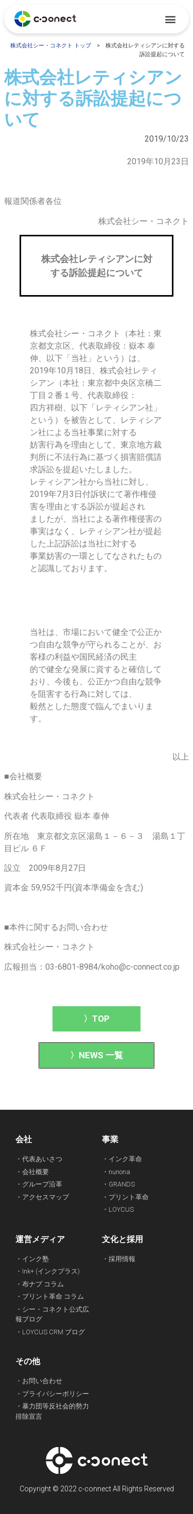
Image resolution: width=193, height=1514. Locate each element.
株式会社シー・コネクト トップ (50, 45)
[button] (170, 18)
